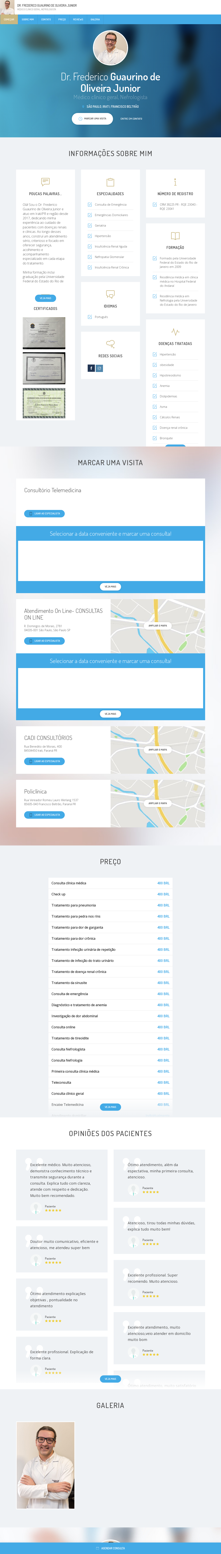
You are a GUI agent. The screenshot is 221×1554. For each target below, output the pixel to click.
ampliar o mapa (158, 625)
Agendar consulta (110, 1548)
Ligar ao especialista (44, 514)
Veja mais (45, 298)
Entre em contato (131, 118)
